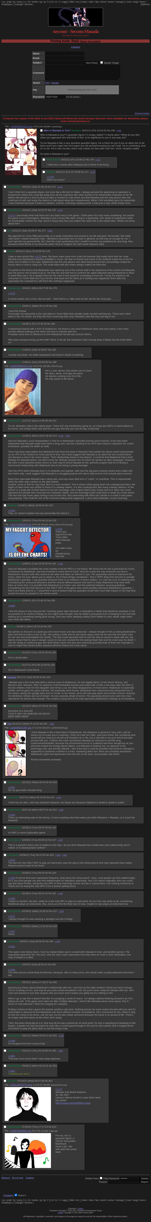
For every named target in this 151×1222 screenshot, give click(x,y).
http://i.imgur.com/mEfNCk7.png (72, 1105)
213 (55, 438)
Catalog (30, 1180)
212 (54, 423)
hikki (72, 2)
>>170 (50, 179)
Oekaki (55, 85)
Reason (103, 1184)
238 (53, 603)
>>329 (61, 914)
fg (14, 2)
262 (53, 667)
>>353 (60, 1054)
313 (52, 800)
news (84, 2)
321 (54, 896)
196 (54, 364)
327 (55, 914)
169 (113, 133)
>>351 (118, 133)
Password (114, 1181)
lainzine (28, 4)
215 (51, 508)
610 (54, 1129)
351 (55, 1038)
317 (54, 842)
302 (55, 785)
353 (55, 1068)
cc (56, 2)
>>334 (60, 896)
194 (54, 352)
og (41, 2)
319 (52, 857)
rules (91, 2)
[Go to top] (17, 1180)
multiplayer (6, 4)
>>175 (92, 175)
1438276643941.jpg (20, 1133)
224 (54, 566)
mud (129, 2)
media (35, 2)
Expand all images (142, 116)
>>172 (37, 259)
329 (55, 929)
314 (55, 812)
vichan (80, 1211)
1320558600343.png (21, 368)
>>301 (11, 790)
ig (44, 2)
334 (51, 944)
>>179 (59, 213)
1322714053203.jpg (20, 527)
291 (49, 680)
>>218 (67, 439)
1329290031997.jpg (20, 730)
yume (19, 2)
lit (29, 2)
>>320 (57, 858)
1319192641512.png (21, 129)
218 (54, 523)
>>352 (61, 1038)
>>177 (58, 1092)
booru (142, 2)
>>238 (60, 566)
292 (55, 708)
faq (96, 2)
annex (111, 2)
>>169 (11, 1043)
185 (55, 308)
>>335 (57, 944)
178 (48, 254)
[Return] (83, 41)
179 (55, 290)
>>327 (60, 843)
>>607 (49, 234)
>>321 (64, 858)
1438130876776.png (21, 1087)
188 (53, 326)
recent (103, 2)
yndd (9, 2)
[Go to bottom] (94, 41)
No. (109, 133)
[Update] (7, 1198)
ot (52, 2)
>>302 (51, 727)
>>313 (11, 817)
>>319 (60, 813)
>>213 (11, 513)
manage (120, 2)
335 (54, 967)
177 (44, 233)
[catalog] (75, 47)
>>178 (59, 190)
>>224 (11, 608)
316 (54, 830)
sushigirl (19, 4)
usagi (135, 2)
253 (49, 629)
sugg (64, 2)
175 (54, 212)
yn (4, 2)
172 (54, 189)
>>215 (60, 439)
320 (54, 875)
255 (54, 655)
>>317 (11, 919)
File (47, 85)
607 (51, 1083)
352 (54, 1053)
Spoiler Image (111, 62)
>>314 (58, 800)
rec (77, 2)
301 (45, 726)
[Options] (145, 4)
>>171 (97, 162)
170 (92, 162)
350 (55, 985)
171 (87, 174)
